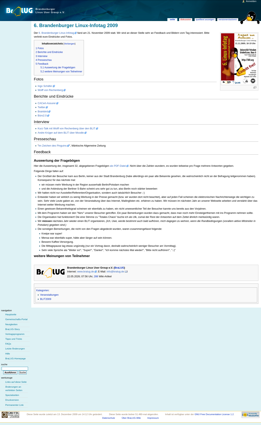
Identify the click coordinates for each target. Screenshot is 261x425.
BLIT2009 (45, 299)
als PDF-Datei (118, 166)
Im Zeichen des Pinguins (53, 145)
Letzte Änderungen (15, 348)
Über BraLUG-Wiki (131, 418)
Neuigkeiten (11, 324)
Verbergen (69, 43)
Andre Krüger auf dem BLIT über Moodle (61, 132)
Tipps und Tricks (13, 339)
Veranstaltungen (49, 294)
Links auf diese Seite (16, 382)
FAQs (8, 344)
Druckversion (12, 400)
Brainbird (43, 111)
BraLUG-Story (12, 329)
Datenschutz (108, 418)
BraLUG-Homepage (15, 358)
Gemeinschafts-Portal (16, 319)
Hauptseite (10, 314)
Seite (172, 19)
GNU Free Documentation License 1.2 (214, 414)
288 (96, 276)
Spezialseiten (12, 395)
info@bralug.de (115, 271)
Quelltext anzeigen (205, 19)
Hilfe (7, 353)
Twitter (41, 107)
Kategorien (42, 290)
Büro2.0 (42, 115)
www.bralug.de (85, 271)
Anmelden (251, 1)
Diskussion (185, 19)
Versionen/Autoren (227, 19)
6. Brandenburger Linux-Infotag (56, 33)
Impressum (153, 418)
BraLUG (119, 267)
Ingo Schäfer (45, 86)
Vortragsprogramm (14, 334)
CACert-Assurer (47, 103)
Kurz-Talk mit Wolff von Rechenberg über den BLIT (66, 128)
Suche (4, 364)
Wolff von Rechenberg (50, 90)
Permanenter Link (14, 405)
